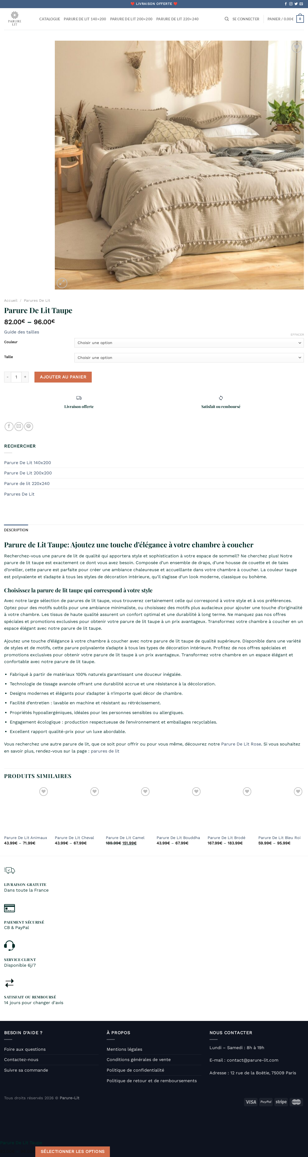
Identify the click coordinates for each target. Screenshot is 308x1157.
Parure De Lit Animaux (25, 837)
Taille (8, 357)
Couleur (10, 342)
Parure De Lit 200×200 (131, 19)
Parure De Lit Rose (241, 744)
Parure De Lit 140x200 (27, 462)
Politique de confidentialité (135, 1070)
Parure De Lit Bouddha (178, 837)
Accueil (10, 300)
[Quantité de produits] (16, 377)
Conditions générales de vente (139, 1059)
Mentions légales (124, 1049)
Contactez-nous (21, 1059)
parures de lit (105, 751)
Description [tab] (16, 530)
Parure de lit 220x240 (27, 483)
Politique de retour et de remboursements (152, 1080)
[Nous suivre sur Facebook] (285, 4)
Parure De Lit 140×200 (85, 19)
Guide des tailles (21, 332)
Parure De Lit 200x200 (28, 472)
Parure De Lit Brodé (226, 837)
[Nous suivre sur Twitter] (296, 4)
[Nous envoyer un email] (301, 4)
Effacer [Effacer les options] (297, 334)
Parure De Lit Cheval (74, 837)
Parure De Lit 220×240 (177, 19)
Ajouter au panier (63, 377)
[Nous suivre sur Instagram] (291, 4)
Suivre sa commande (26, 1070)
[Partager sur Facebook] (9, 426)
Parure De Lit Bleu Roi (279, 837)
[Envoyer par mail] (18, 426)
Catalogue (49, 19)
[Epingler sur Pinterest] (28, 426)
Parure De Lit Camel (125, 837)
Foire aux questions (25, 1049)
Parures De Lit (37, 300)
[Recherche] (227, 19)
